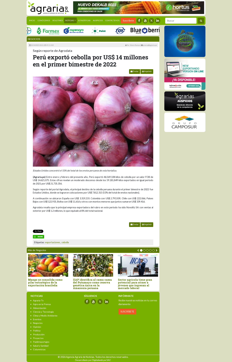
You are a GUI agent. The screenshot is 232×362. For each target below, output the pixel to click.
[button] (141, 250)
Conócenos (44, 20)
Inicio (32, 20)
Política (36, 330)
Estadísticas (84, 20)
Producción (38, 334)
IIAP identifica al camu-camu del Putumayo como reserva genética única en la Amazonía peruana (92, 284)
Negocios (34, 39)
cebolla (65, 242)
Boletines (58, 20)
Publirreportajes (41, 341)
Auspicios (98, 20)
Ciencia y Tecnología (43, 311)
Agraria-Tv (38, 300)
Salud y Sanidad (40, 345)
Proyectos (38, 338)
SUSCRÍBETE (127, 311)
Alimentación (39, 308)
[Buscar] (181, 21)
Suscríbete (128, 20)
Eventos (37, 319)
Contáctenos (112, 20)
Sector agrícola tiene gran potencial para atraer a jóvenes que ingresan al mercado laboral (135, 284)
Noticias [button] (69, 20)
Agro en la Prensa (42, 304)
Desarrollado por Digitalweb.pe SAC (93, 360)
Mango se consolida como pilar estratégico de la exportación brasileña (45, 282)
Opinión (37, 326)
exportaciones (52, 242)
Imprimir (147, 71)
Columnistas (39, 349)
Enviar (134, 71)
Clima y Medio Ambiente (45, 315)
